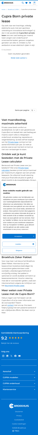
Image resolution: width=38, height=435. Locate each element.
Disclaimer (19, 412)
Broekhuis (13, 404)
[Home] (11, 3)
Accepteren (24, 236)
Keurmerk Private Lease (14, 286)
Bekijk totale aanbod (19, 58)
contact (10, 305)
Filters (15, 431)
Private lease (13, 142)
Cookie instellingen (19, 424)
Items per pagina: (22, 110)
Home (3, 9)
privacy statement (22, 229)
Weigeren (19, 250)
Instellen (24, 244)
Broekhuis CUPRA (13, 9)
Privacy (19, 416)
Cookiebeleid (19, 420)
